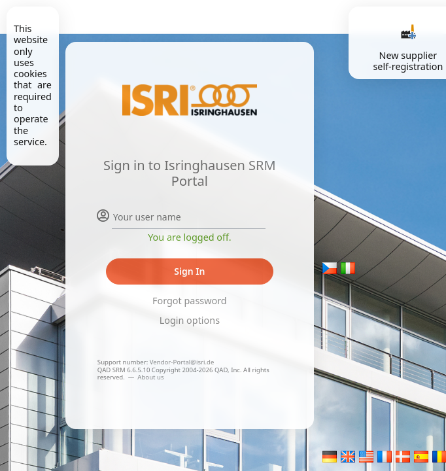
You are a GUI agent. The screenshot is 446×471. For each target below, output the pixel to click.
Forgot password (189, 300)
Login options (190, 320)
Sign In (189, 271)
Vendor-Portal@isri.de (182, 362)
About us (150, 377)
